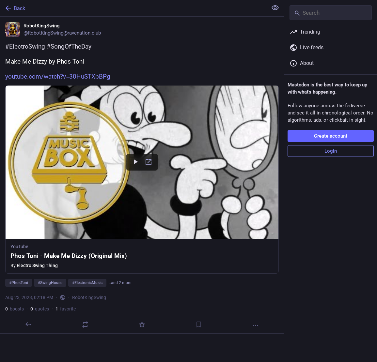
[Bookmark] (199, 324)
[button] (142, 179)
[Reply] (28, 324)
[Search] (331, 12)
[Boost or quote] (85, 324)
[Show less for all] (275, 8)
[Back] (133, 8)
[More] (255, 325)
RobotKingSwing (89, 297)
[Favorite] (142, 324)
